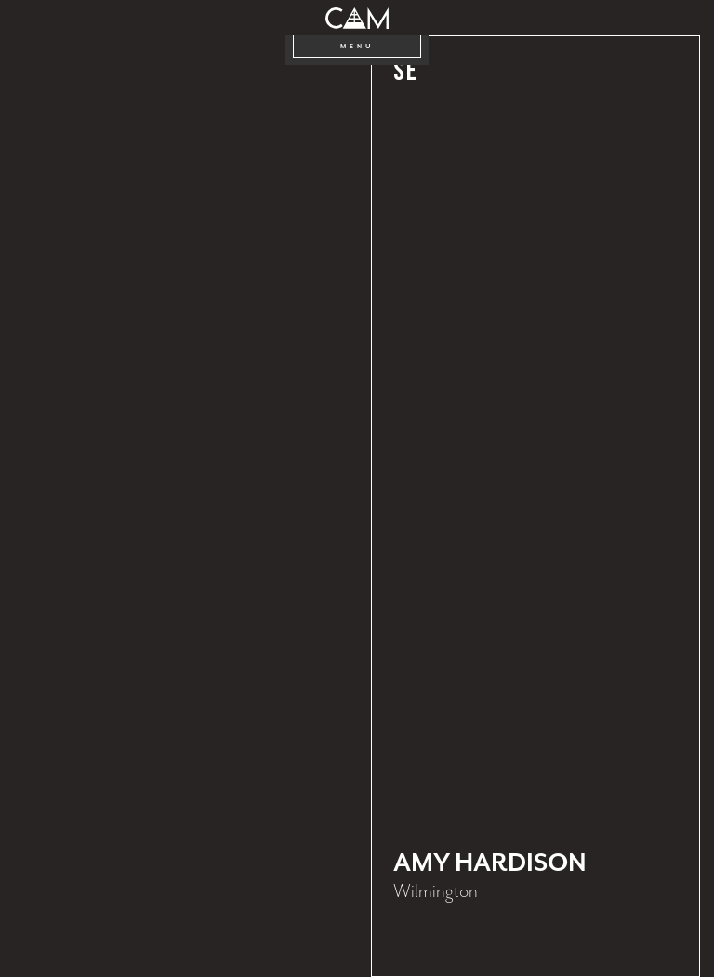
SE (405, 72)
